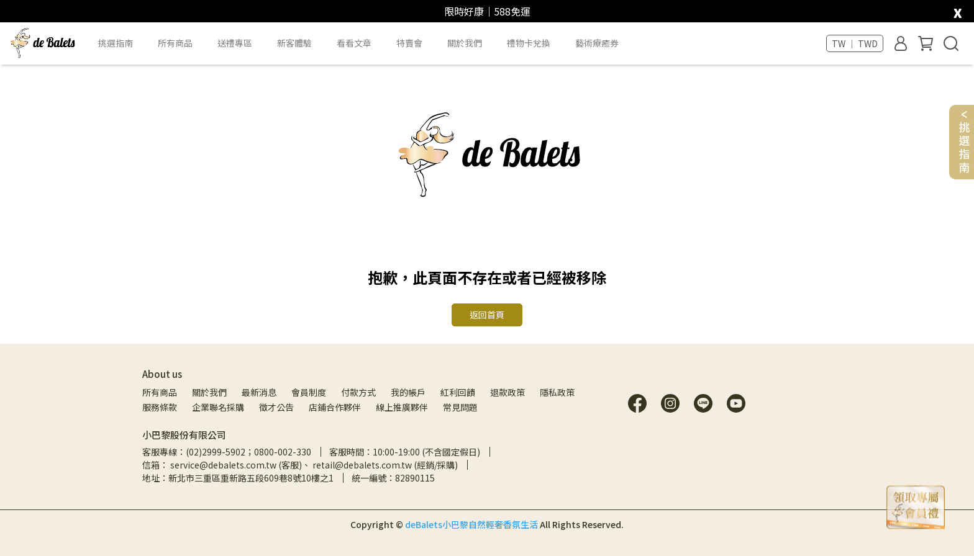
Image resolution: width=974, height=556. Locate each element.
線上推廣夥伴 (402, 407)
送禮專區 (234, 43)
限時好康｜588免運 (487, 11)
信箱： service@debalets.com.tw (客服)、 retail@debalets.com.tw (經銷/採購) (300, 465)
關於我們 (209, 392)
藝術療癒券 (597, 43)
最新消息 (259, 392)
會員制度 (308, 392)
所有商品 (159, 392)
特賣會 (409, 43)
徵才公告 (276, 407)
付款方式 (358, 392)
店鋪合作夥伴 (335, 407)
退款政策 (507, 392)
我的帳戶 (408, 392)
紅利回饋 (457, 392)
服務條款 (159, 407)
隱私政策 (557, 392)
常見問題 (460, 407)
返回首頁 (487, 314)
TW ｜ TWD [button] (855, 43)
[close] (958, 10)
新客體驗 (294, 43)
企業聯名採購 (218, 407)
